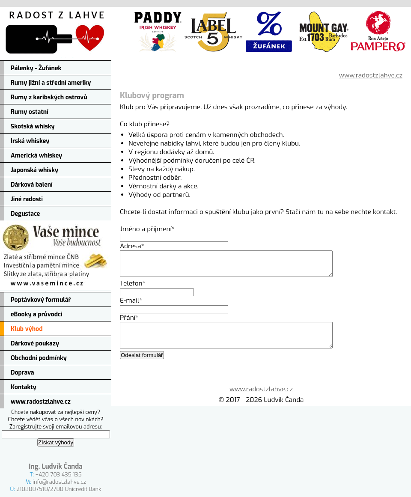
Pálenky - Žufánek (36, 68)
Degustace (25, 214)
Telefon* (133, 288)
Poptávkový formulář (41, 300)
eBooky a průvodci (37, 314)
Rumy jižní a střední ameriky (51, 83)
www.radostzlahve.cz (41, 402)
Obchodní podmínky (39, 358)
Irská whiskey (30, 141)
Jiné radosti (27, 199)
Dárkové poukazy (35, 343)
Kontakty (23, 387)
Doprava (22, 373)
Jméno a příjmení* (147, 229)
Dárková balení (32, 185)
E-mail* (131, 305)
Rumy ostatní (29, 112)
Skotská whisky (33, 126)
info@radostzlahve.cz (59, 481)
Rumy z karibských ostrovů (49, 97)
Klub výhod (26, 329)
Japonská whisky (34, 170)
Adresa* (132, 246)
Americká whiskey (36, 156)
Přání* (129, 322)
